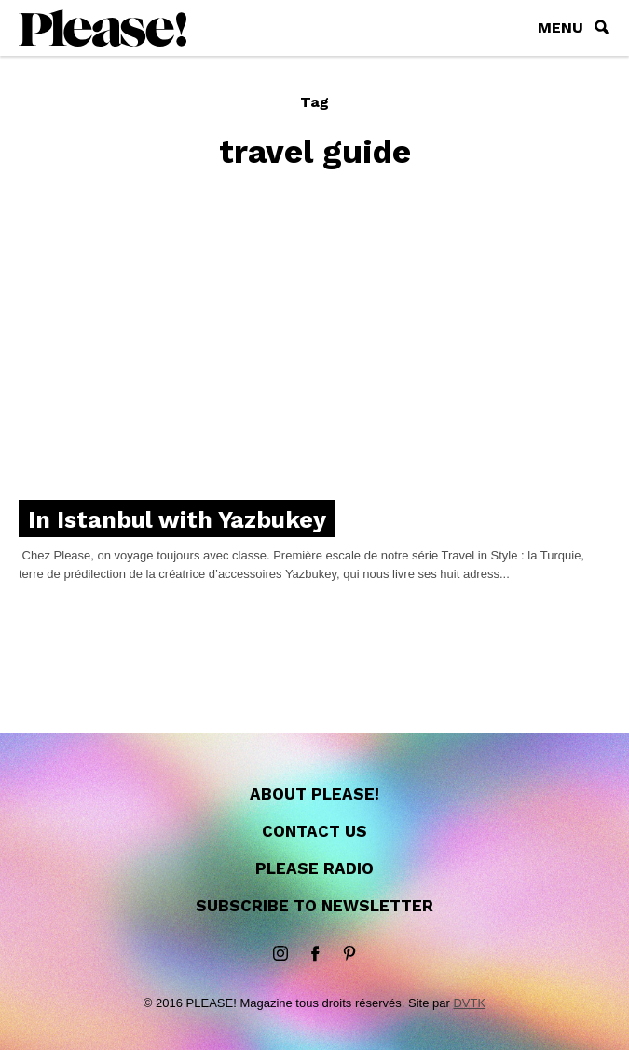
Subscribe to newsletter (314, 905)
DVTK (469, 1003)
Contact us (314, 831)
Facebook (315, 954)
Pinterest (349, 954)
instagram (280, 954)
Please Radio (314, 868)
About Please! (314, 794)
